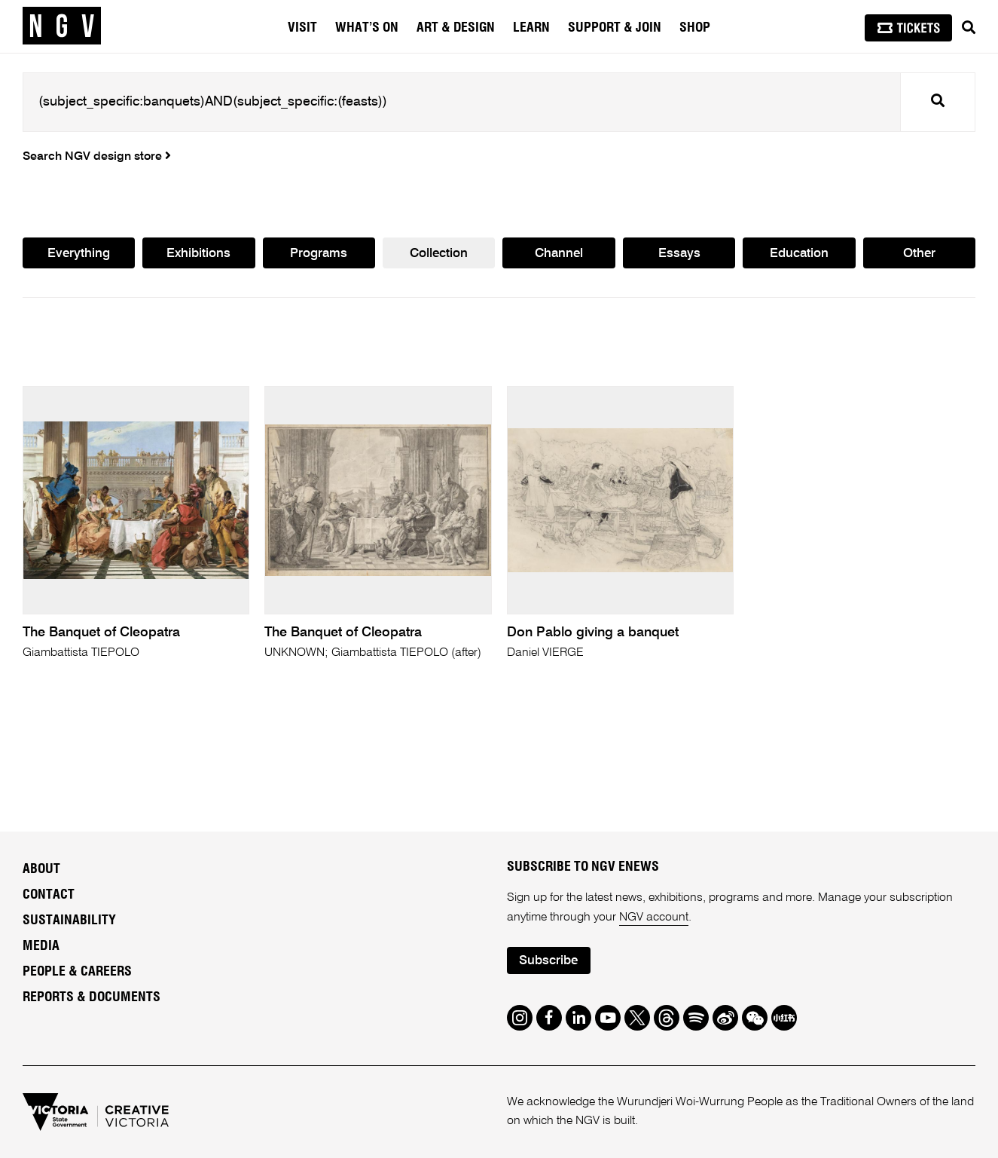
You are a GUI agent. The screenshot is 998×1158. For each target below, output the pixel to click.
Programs (318, 253)
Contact (49, 895)
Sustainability (69, 920)
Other (919, 253)
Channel (559, 253)
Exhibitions (198, 253)
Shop (694, 28)
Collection (439, 253)
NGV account (653, 917)
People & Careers (77, 972)
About (41, 869)
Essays (679, 253)
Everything (78, 253)
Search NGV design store (97, 157)
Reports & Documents (91, 997)
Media (41, 946)
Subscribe (548, 960)
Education (799, 253)
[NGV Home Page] (62, 26)
